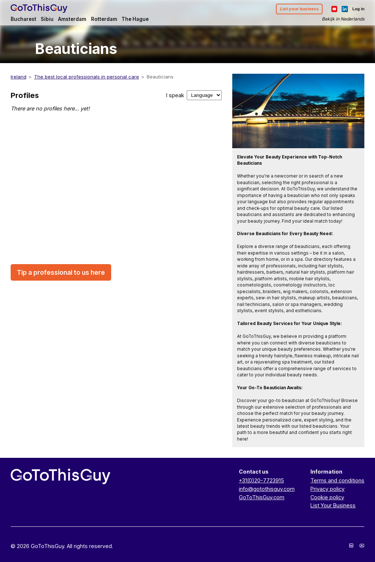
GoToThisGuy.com (261, 497)
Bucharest (23, 19)
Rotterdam (104, 19)
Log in (358, 9)
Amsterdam (72, 19)
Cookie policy (327, 497)
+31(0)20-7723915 (261, 480)
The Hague (135, 19)
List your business (299, 8)
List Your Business (333, 505)
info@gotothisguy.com (267, 489)
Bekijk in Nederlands (343, 19)
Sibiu (47, 19)
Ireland (18, 77)
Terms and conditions (337, 480)
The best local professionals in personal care (86, 77)
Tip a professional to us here (61, 272)
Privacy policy (327, 489)
